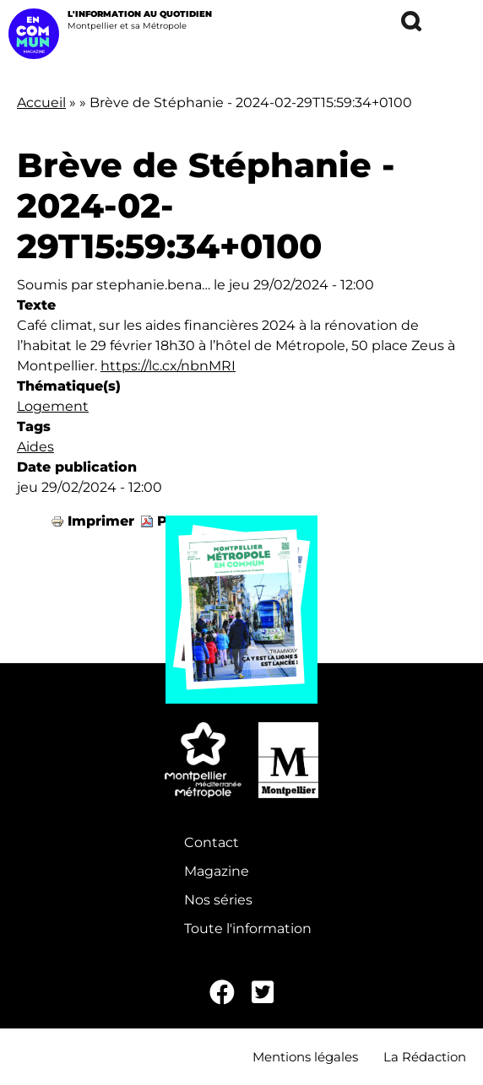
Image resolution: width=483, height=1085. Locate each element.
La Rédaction (424, 1057)
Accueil (41, 102)
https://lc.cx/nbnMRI (168, 366)
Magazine (216, 871)
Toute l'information (248, 928)
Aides (35, 447)
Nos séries (218, 900)
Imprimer (101, 521)
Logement (53, 406)
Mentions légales (305, 1057)
